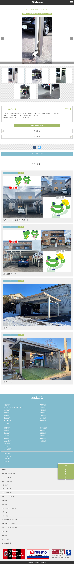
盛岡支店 (43, 413)
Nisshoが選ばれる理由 (8, 473)
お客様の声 (5, 485)
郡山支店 (43, 420)
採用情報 (4, 504)
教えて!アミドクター (8, 496)
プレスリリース (6, 516)
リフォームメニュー (7, 481)
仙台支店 (43, 418)
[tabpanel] (37, 40)
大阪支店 (43, 430)
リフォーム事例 (6, 477)
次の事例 (37, 137)
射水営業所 (7, 441)
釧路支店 (7, 415)
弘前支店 (43, 407)
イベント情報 (6, 539)
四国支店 (43, 433)
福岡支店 (43, 438)
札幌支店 (7, 405)
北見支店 (7, 423)
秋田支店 (43, 410)
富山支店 (7, 433)
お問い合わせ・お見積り (9, 508)
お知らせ (4, 512)
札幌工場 (7, 453)
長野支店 (7, 430)
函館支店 (7, 413)
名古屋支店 (43, 428)
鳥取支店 (43, 436)
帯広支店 (7, 418)
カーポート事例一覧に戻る (37, 153)
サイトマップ (6, 531)
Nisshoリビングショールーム (13, 407)
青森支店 (43, 405)
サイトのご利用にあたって (9, 527)
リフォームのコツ (7, 492)
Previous (2, 38)
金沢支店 (7, 436)
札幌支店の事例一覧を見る (37, 125)
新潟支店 (7, 428)
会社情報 (4, 500)
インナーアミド (6, 489)
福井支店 (7, 438)
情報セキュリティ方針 (8, 523)
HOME (4, 469)
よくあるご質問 (6, 543)
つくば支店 (7, 449)
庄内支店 (43, 415)
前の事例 (37, 131)
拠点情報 (4, 535)
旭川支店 (7, 410)
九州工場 (7, 461)
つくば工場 (7, 456)
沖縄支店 (43, 441)
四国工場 (7, 459)
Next (71, 38)
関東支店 (7, 443)
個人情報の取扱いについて (9, 519)
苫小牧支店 (7, 420)
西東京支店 (7, 446)
